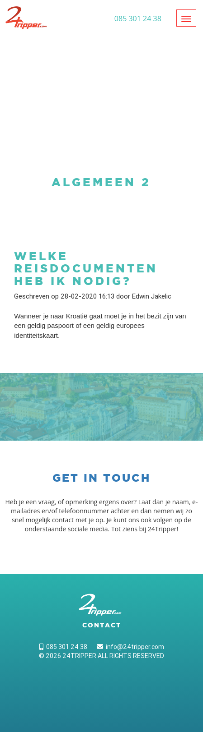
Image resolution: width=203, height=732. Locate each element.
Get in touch (101, 478)
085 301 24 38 (63, 646)
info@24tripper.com (130, 646)
